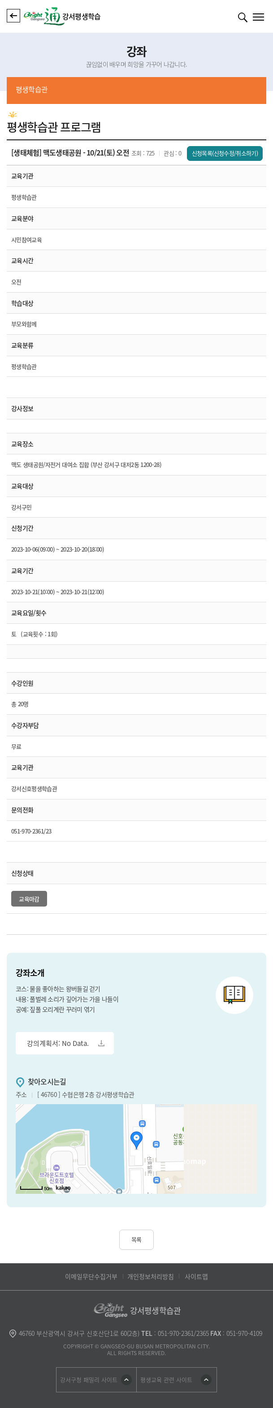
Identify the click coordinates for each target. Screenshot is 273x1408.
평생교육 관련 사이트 (166, 1379)
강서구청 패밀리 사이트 (88, 1379)
